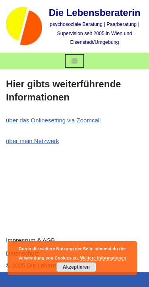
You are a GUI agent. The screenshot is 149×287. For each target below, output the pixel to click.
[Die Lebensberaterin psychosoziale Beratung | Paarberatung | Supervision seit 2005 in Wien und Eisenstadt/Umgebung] (74, 26)
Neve (13, 279)
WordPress (81, 279)
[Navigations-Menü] (74, 61)
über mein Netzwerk (32, 141)
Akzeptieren (76, 267)
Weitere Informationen (103, 258)
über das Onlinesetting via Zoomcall (53, 120)
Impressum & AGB (30, 240)
